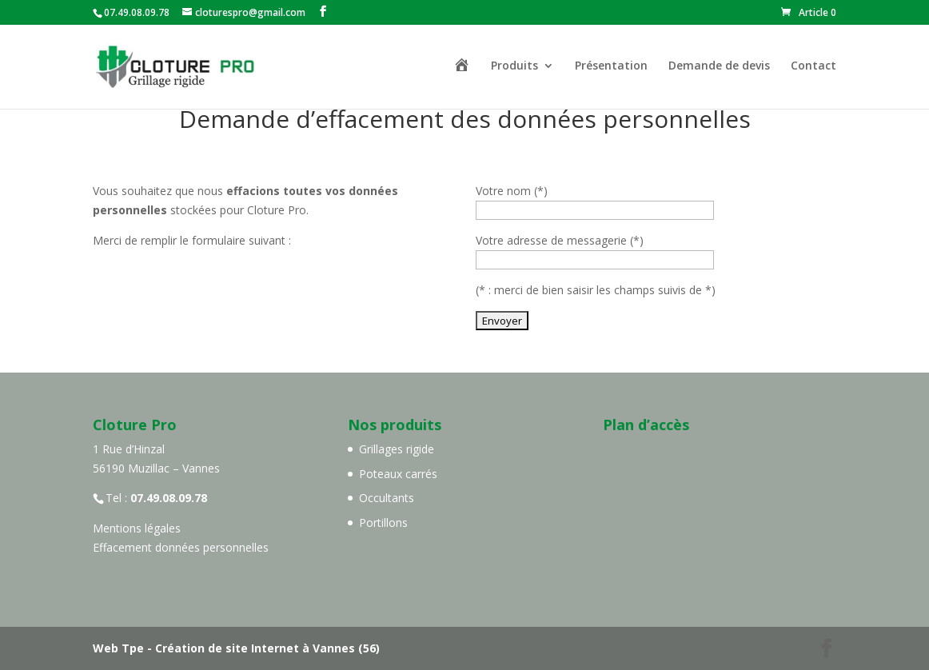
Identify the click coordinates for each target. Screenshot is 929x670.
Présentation (611, 66)
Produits (514, 66)
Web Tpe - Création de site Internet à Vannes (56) (236, 648)
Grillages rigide (396, 449)
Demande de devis (719, 66)
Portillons (383, 522)
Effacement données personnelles (181, 547)
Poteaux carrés (398, 473)
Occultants (386, 497)
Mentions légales (137, 528)
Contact (813, 66)
